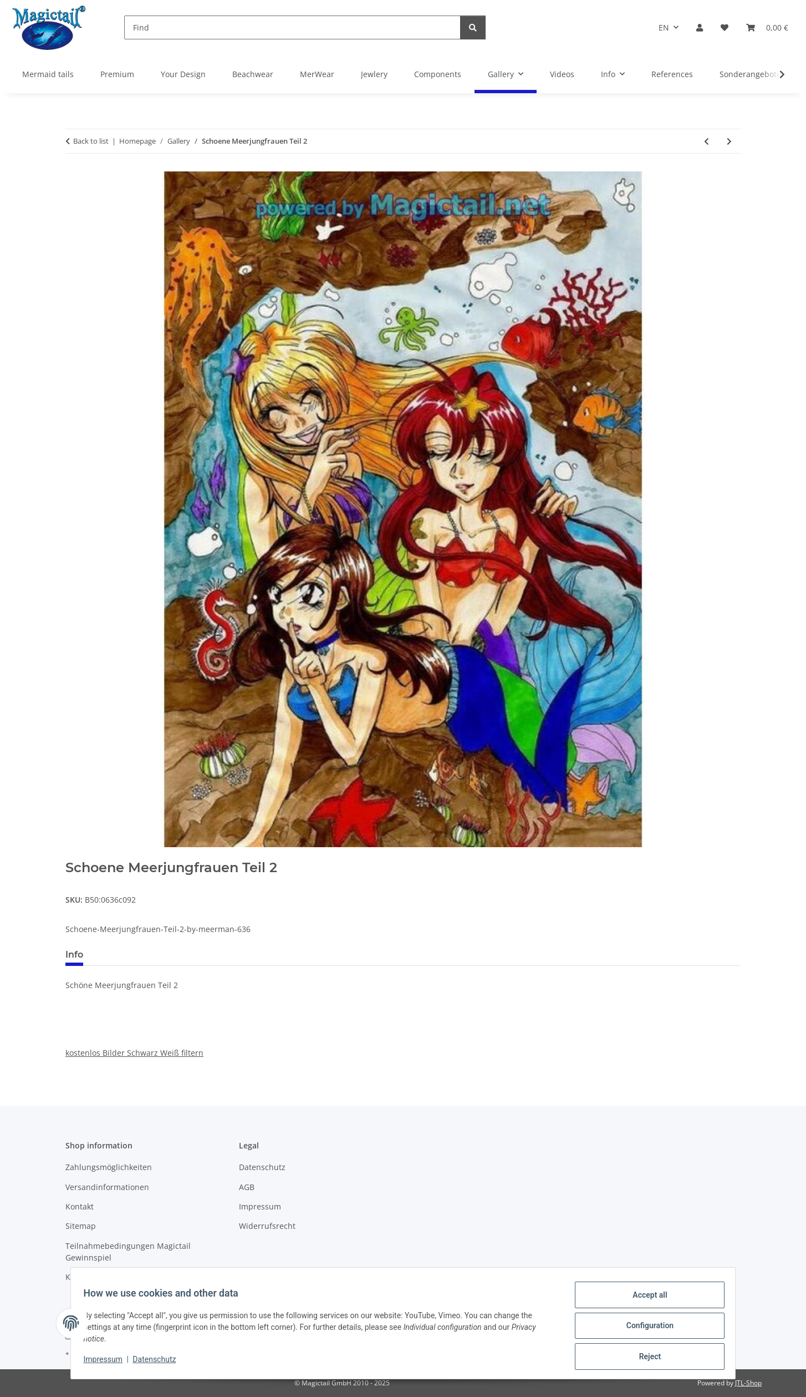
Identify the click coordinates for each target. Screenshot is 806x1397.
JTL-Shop (748, 1383)
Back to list (91, 141)
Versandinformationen (107, 1187)
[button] (699, 27)
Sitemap (80, 1226)
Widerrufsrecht (267, 1226)
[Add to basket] (74, 854)
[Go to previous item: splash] (706, 141)
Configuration (644, 1328)
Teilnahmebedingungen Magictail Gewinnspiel (128, 1252)
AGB (246, 1187)
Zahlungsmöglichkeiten (108, 1167)
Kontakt (79, 1206)
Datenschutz (159, 1362)
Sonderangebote (750, 74)
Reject (645, 1357)
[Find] (292, 27)
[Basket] (767, 27)
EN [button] (664, 27)
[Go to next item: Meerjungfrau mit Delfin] (729, 141)
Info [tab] (74, 954)
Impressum (108, 1362)
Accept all (645, 1299)
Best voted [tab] (125, 954)
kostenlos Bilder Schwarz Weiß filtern (134, 1052)
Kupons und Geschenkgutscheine (127, 1277)
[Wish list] (724, 27)
